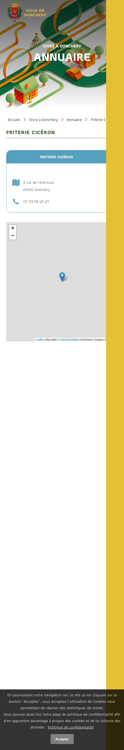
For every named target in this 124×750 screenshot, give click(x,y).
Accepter (62, 739)
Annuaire (74, 119)
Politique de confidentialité (71, 727)
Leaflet (40, 339)
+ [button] (12, 228)
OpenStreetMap (69, 339)
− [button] (12, 236)
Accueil (14, 119)
